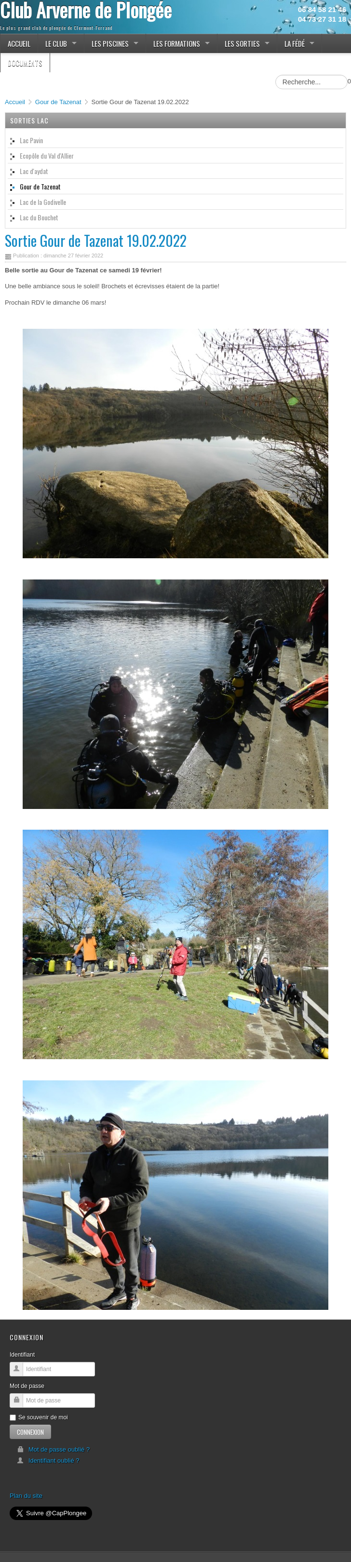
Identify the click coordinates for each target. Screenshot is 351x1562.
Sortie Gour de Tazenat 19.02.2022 (96, 240)
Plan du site (26, 1495)
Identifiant (22, 1354)
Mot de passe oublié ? (53, 1449)
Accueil (15, 102)
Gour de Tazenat (58, 102)
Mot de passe (27, 1386)
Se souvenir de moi (39, 1417)
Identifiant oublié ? (48, 1460)
